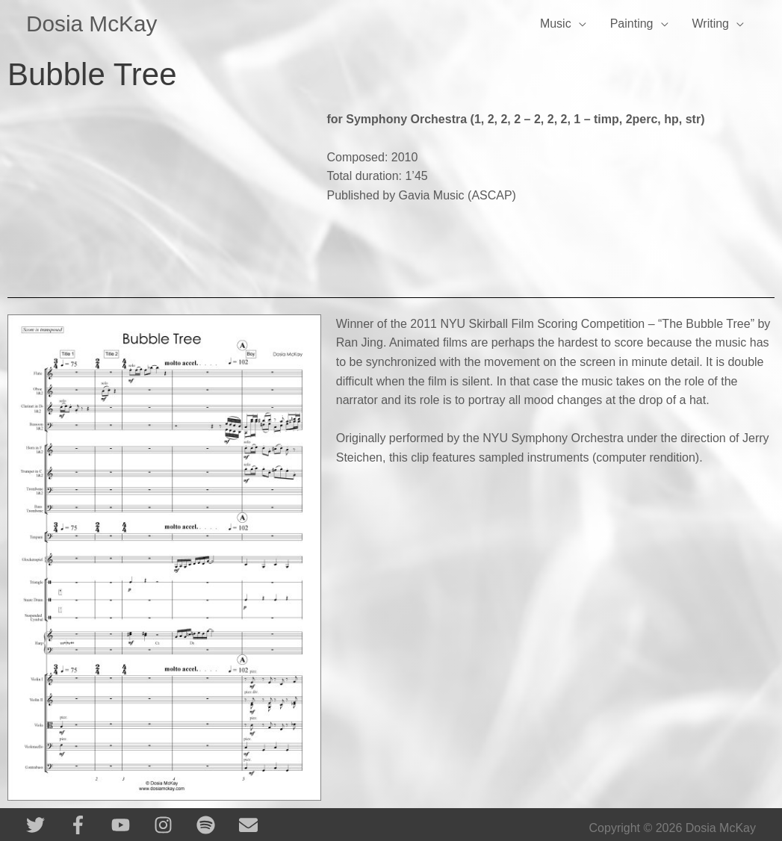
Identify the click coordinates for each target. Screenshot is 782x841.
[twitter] (46, 825)
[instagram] (173, 825)
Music (555, 23)
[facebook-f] (88, 825)
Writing (711, 23)
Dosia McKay (92, 23)
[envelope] (251, 825)
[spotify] (216, 825)
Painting (632, 23)
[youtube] (131, 825)
